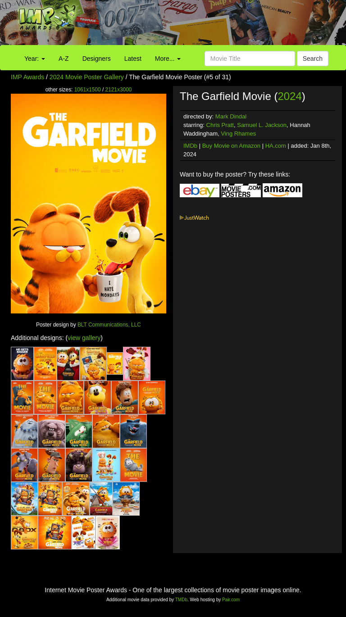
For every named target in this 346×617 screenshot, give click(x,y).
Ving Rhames (238, 133)
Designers (96, 58)
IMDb (190, 145)
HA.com (275, 145)
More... (168, 58)
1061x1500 (87, 89)
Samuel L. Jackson (262, 125)
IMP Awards (27, 77)
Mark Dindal (230, 116)
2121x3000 (118, 89)
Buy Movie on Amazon (231, 145)
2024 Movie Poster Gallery (87, 77)
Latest (132, 58)
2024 (289, 96)
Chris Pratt (220, 125)
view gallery (84, 337)
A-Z (64, 58)
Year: (34, 58)
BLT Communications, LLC (109, 325)
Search (313, 58)
